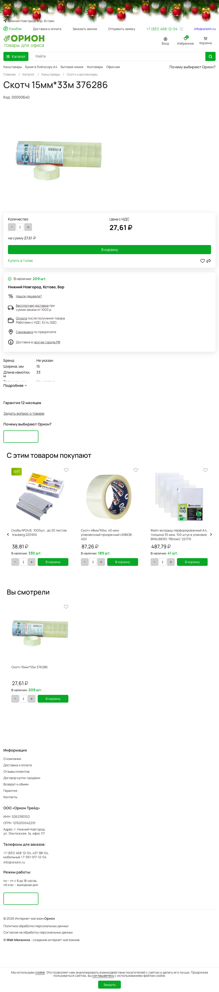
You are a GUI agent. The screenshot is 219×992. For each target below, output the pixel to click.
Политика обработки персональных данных (35, 926)
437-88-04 (40, 853)
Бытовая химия (72, 67)
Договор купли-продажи (21, 778)
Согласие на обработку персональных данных (38, 932)
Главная (9, 74)
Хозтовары (95, 67)
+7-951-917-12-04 (33, 857)
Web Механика (18, 940)
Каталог (28, 74)
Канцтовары (12, 67)
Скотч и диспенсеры (82, 74)
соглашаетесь (103, 975)
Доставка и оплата (47, 28)
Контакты (10, 797)
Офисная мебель (119, 67)
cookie (40, 972)
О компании (12, 759)
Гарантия (10, 790)
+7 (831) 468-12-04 (161, 29)
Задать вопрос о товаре (23, 413)
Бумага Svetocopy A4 (41, 67)
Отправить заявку (121, 28)
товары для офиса (24, 45)
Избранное (185, 40)
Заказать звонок (84, 28)
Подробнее (13, 385)
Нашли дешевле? (29, 296)
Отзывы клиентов (16, 771)
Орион (49, 918)
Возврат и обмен (16, 784)
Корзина (205, 43)
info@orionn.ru (205, 28)
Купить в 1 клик (20, 261)
